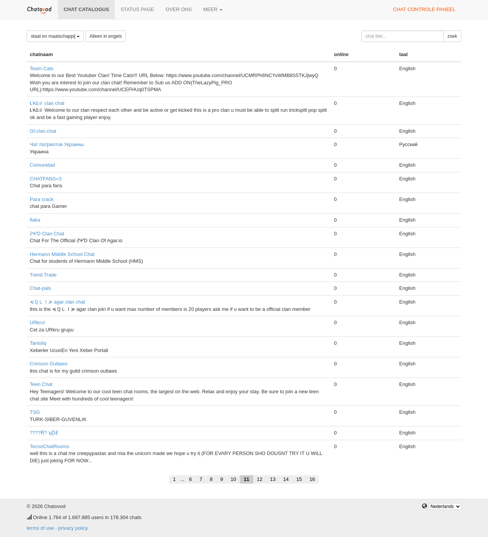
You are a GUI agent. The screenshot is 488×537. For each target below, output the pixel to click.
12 (259, 479)
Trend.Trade (43, 275)
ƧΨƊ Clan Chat (47, 233)
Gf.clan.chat (43, 131)
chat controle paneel (424, 9)
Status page (137, 9)
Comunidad (42, 165)
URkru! (37, 322)
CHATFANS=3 (45, 179)
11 (246, 479)
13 (272, 479)
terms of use (40, 528)
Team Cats (41, 68)
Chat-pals (40, 288)
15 (299, 479)
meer (213, 9)
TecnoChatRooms (49, 446)
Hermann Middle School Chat (62, 254)
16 (312, 479)
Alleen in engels (106, 36)
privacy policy (73, 528)
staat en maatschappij (55, 36)
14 (286, 479)
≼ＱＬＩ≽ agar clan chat (57, 302)
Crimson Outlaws (48, 364)
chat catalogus (86, 9)
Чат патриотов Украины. (57, 144)
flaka (35, 220)
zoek (452, 36)
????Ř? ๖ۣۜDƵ (44, 433)
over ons (178, 9)
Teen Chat (41, 384)
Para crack (41, 199)
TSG (35, 412)
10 (233, 479)
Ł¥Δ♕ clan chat (47, 103)
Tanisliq (38, 343)
